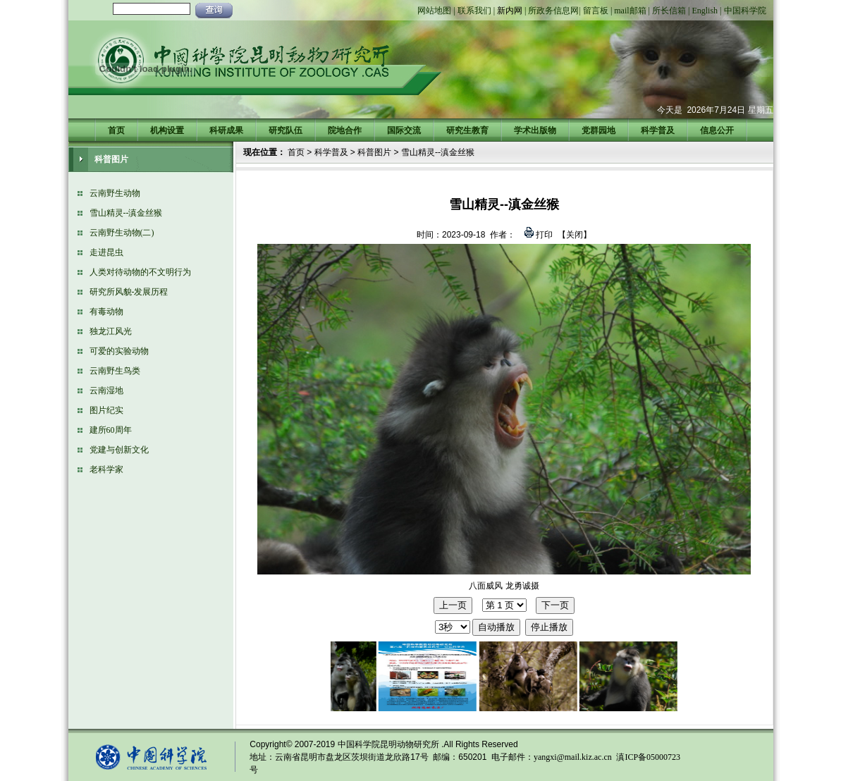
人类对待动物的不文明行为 (140, 272)
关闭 (574, 235)
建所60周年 (111, 430)
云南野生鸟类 (115, 371)
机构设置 (167, 130)
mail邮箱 (630, 11)
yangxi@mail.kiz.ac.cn (573, 757)
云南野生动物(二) (122, 233)
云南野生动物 (115, 193)
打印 (543, 235)
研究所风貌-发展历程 (129, 292)
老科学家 (106, 469)
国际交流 (404, 130)
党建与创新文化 (119, 450)
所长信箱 (669, 11)
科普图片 (374, 152)
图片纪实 (106, 410)
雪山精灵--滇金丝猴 (126, 213)
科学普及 (658, 130)
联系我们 (474, 11)
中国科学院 (745, 11)
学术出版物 (535, 130)
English (705, 11)
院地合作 (345, 130)
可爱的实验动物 (119, 351)
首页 (116, 130)
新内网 (509, 11)
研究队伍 (285, 130)
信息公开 (717, 130)
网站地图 (434, 11)
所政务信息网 (553, 11)
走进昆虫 (106, 252)
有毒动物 (106, 311)
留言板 (595, 11)
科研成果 (226, 130)
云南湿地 (106, 390)
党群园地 (598, 130)
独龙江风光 (111, 331)
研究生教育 (467, 130)
